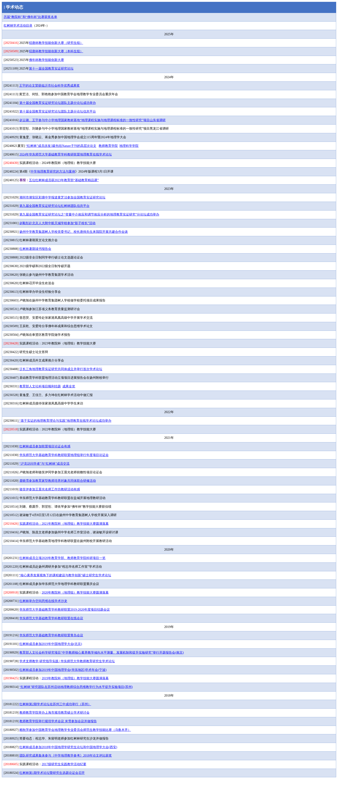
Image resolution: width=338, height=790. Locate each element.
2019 (75, 678)
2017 (64, 764)
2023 (64, 180)
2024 (65, 154)
